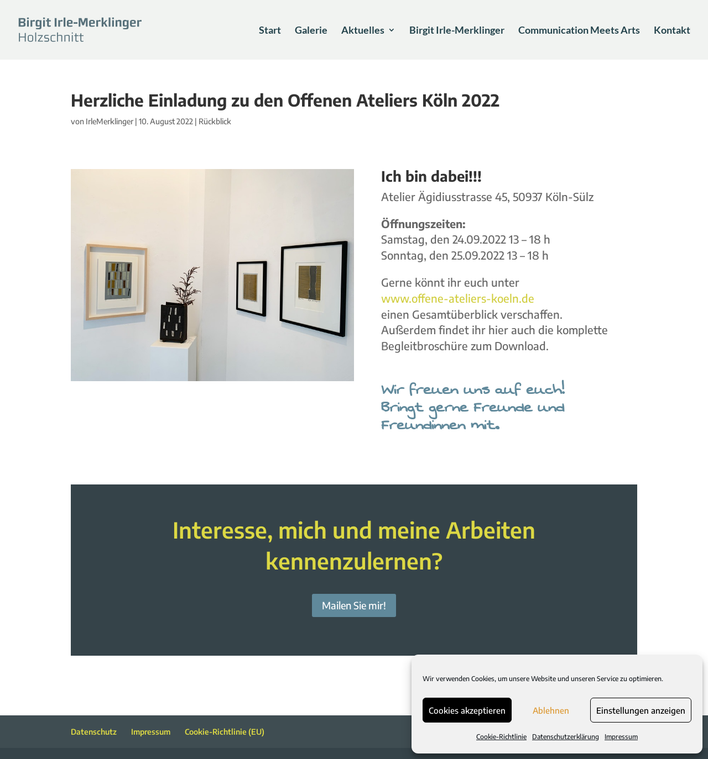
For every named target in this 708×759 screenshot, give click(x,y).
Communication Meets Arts (579, 31)
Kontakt (672, 31)
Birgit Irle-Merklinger (456, 31)
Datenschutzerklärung (565, 736)
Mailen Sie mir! (354, 605)
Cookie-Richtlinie (501, 736)
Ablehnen (551, 710)
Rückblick (215, 121)
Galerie (311, 31)
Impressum (621, 736)
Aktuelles (362, 31)
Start (270, 31)
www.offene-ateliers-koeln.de (457, 298)
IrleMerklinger (109, 121)
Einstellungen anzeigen (640, 710)
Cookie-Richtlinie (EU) (224, 731)
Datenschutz (94, 731)
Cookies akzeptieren (467, 710)
